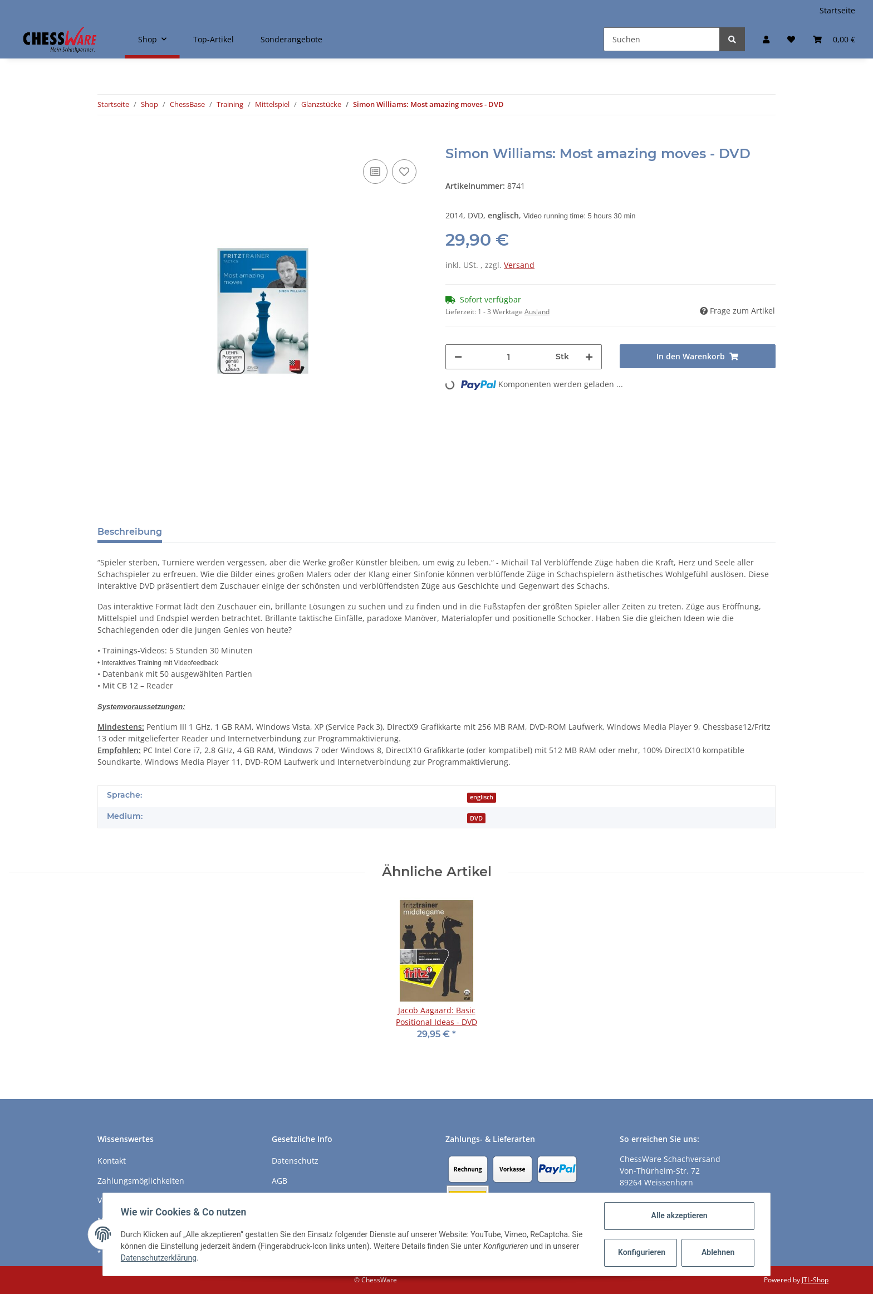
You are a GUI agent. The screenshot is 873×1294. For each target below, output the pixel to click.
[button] (766, 39)
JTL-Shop (815, 1280)
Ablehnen (718, 1252)
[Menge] (509, 357)
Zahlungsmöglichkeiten (140, 1180)
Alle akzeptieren (679, 1215)
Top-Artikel (213, 39)
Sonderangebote (291, 39)
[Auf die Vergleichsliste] (375, 171)
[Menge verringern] (458, 357)
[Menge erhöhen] (589, 357)
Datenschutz (295, 1160)
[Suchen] (662, 39)
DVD (476, 818)
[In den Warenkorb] (106, 140)
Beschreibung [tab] (129, 531)
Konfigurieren (641, 1252)
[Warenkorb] (834, 39)
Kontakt (111, 1160)
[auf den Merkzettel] (404, 171)
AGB (279, 1180)
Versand (519, 265)
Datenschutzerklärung (159, 1257)
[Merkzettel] (791, 39)
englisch (481, 797)
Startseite (837, 10)
